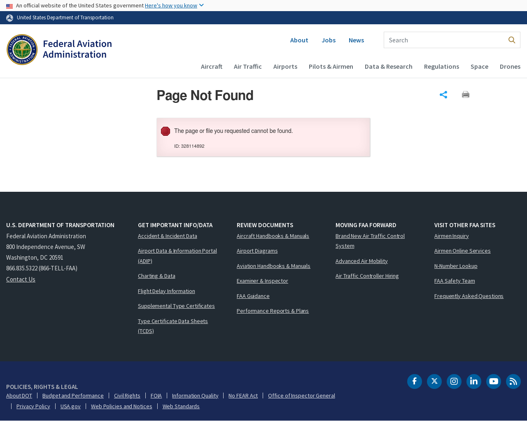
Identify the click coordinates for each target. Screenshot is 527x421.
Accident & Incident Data (167, 236)
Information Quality (195, 395)
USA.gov (71, 406)
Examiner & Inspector (262, 280)
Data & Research (389, 66)
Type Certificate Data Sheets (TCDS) (173, 326)
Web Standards (181, 406)
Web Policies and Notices (121, 406)
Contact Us (20, 279)
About (299, 40)
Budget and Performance (73, 395)
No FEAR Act (243, 395)
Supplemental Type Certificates (176, 305)
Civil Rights (127, 395)
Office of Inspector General (301, 395)
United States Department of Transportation (65, 17)
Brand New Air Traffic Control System (370, 241)
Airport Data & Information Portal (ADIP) (177, 256)
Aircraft (211, 66)
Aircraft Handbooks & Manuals (273, 236)
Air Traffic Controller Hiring (367, 275)
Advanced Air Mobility (362, 261)
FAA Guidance (253, 296)
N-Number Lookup (456, 266)
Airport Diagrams (257, 250)
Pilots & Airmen (331, 66)
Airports (285, 66)
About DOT (19, 395)
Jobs (329, 40)
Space (479, 66)
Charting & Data (156, 275)
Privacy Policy (33, 406)
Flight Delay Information (166, 291)
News (356, 40)
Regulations (441, 66)
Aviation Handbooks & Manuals (273, 266)
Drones (510, 66)
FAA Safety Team (454, 280)
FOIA (156, 395)
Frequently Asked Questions (469, 296)
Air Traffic (248, 66)
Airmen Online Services (462, 250)
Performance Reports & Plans (273, 310)
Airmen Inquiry (451, 236)
